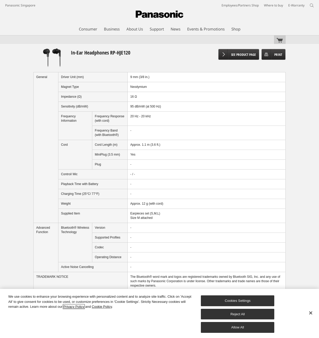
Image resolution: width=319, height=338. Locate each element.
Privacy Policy (73, 307)
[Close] (310, 313)
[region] (159, 313)
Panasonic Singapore (20, 5)
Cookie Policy (102, 307)
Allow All (237, 327)
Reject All (238, 314)
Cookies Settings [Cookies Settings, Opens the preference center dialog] (237, 301)
